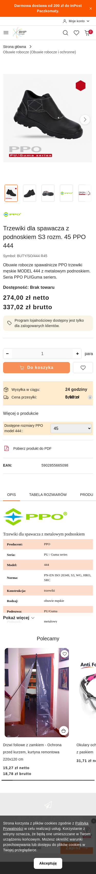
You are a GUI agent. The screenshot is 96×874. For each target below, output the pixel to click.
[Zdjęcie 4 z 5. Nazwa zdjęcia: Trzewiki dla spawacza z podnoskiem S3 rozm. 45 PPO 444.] (66, 193)
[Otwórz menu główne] (6, 32)
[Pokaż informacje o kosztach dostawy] (90, 397)
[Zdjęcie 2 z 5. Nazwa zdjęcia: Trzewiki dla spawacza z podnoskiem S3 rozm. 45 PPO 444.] (30, 193)
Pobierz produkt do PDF (27, 448)
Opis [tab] (11, 495)
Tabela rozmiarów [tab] (48, 495)
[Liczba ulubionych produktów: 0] (76, 33)
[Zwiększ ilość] (77, 354)
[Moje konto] (76, 21)
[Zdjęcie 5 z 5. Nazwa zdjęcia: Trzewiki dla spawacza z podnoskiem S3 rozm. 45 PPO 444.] (85, 193)
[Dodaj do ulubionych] (83, 367)
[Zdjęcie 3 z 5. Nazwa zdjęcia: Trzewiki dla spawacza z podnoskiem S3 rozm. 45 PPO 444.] (48, 193)
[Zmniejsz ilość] (7, 354)
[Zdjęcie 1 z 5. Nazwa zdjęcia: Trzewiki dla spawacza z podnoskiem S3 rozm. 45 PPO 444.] (11, 193)
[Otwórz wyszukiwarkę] (65, 33)
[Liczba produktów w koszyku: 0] (87, 33)
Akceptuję (48, 863)
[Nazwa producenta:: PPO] (12, 214)
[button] (85, 120)
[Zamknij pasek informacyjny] (90, 8)
